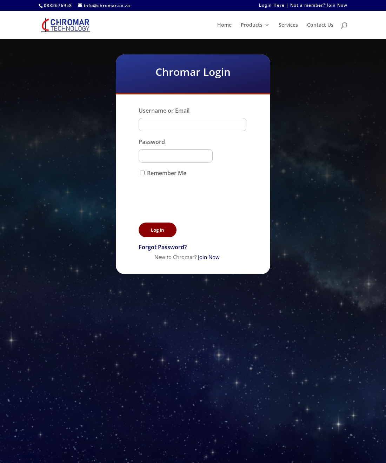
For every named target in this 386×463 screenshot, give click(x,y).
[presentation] (192, 193)
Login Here (272, 5)
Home (224, 25)
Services (288, 25)
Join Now (337, 5)
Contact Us (320, 25)
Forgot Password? (163, 247)
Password (152, 142)
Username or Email (164, 110)
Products (251, 25)
